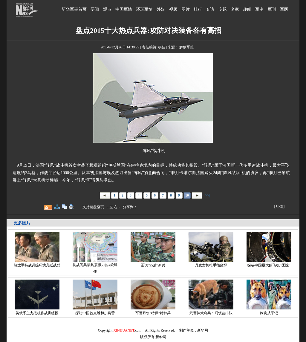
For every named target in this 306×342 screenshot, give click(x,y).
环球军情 (144, 9)
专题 (222, 9)
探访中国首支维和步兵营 (95, 313)
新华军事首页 (74, 9)
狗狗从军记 (269, 313)
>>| (207, 195)
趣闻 (247, 9)
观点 (107, 9)
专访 (210, 9)
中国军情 (123, 9)
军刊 (272, 9)
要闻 (95, 9)
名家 (235, 9)
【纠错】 (279, 207)
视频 (173, 9)
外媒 (161, 9)
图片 (185, 9)
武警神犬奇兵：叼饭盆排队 (210, 313)
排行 (198, 9)
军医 (284, 9)
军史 (259, 9)
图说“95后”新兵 (153, 265)
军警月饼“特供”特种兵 (153, 313)
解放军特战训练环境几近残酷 (37, 265)
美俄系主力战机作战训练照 (37, 313)
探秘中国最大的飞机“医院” (268, 265)
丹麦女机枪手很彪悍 (211, 265)
